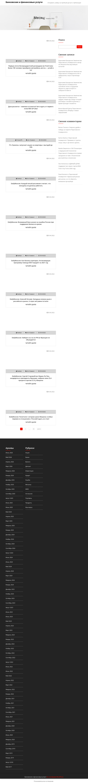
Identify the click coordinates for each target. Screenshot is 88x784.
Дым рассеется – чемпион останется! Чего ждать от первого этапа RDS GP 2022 (30, 108)
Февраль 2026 (10, 471)
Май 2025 (9, 512)
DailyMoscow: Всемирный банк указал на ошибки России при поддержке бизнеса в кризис (31, 223)
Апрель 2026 (10, 462)
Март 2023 (9, 630)
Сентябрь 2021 (10, 712)
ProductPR (19, 140)
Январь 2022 (10, 694)
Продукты (28, 503)
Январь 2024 (10, 585)
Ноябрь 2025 (10, 484)
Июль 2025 (9, 503)
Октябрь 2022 (10, 653)
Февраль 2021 (10, 721)
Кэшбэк (27, 480)
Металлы (28, 484)
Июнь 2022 (9, 671)
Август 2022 (9, 662)
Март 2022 (9, 685)
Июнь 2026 (9, 453)
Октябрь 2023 (10, 598)
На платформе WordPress (55, 777)
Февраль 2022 (10, 689)
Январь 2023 (10, 639)
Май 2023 (9, 621)
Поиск (61, 39)
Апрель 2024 (10, 571)
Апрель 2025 (10, 516)
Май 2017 (9, 767)
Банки (27, 457)
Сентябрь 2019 (10, 749)
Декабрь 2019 (10, 744)
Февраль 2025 (10, 525)
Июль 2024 (9, 557)
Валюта (27, 462)
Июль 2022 (9, 667)
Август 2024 (9, 553)
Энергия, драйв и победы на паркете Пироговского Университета (69, 129)
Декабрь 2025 (10, 480)
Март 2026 (9, 466)
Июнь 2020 (9, 735)
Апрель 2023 (10, 626)
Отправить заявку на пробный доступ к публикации (64, 3)
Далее (39, 429)
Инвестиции (29, 471)
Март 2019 (9, 753)
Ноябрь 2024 (10, 539)
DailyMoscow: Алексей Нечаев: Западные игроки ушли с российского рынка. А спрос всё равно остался (31, 300)
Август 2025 (9, 498)
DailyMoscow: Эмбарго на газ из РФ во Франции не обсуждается (31, 339)
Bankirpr (19, 61)
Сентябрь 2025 (10, 494)
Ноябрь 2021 (10, 703)
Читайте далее (30, 73)
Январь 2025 (10, 530)
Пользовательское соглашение (43, 781)
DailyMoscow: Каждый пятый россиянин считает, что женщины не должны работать (31, 185)
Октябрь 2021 (10, 708)
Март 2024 (9, 576)
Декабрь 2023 (10, 589)
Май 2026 (9, 457)
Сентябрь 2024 (10, 548)
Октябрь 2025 (10, 489)
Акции (27, 453)
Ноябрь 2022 (10, 648)
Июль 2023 (9, 612)
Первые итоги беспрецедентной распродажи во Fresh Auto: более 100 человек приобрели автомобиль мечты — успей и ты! (31, 68)
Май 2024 (9, 566)
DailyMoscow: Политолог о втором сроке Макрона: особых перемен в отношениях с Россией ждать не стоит (31, 418)
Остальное (28, 494)
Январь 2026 (10, 475)
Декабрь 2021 (10, 698)
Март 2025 (9, 521)
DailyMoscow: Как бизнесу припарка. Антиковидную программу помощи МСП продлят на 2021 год (30, 262)
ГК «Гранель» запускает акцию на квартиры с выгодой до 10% (31, 146)
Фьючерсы (28, 507)
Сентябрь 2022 (10, 658)
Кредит (27, 475)
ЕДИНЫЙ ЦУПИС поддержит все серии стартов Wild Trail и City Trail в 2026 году (69, 166)
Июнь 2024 (9, 562)
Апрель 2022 (10, 680)
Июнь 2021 (9, 717)
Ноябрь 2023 (10, 594)
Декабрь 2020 (10, 726)
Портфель (28, 498)
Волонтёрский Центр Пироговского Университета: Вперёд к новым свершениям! (69, 110)
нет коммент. (31, 61)
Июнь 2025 (9, 507)
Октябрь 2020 (10, 730)
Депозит (28, 466)
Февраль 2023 (10, 635)
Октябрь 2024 (10, 544)
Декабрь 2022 (10, 644)
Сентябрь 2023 (10, 603)
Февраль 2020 (10, 739)
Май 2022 (9, 676)
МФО (27, 489)
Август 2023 (9, 607)
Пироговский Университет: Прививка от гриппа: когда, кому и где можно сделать (69, 140)
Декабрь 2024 (10, 535)
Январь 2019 (10, 758)
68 (33, 429)
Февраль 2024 (10, 580)
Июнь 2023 (9, 617)
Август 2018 (9, 762)
